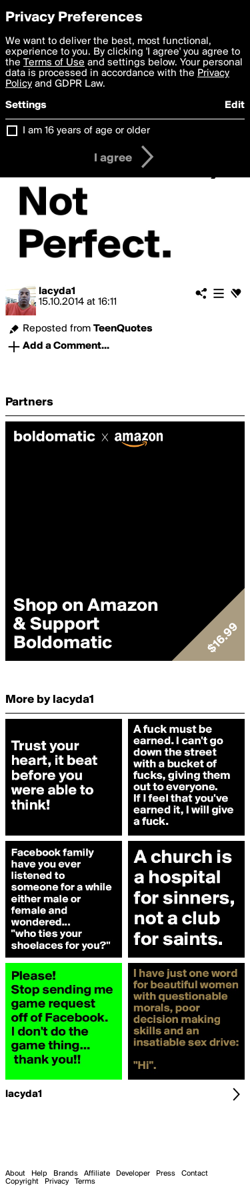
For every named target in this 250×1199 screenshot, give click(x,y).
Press (165, 1174)
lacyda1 (57, 291)
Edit (235, 105)
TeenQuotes (123, 328)
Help (39, 1174)
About (15, 1174)
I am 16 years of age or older (86, 130)
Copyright (22, 1182)
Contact (194, 1174)
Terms (85, 1182)
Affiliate (97, 1174)
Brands (65, 1174)
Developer (133, 1174)
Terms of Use (54, 62)
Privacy (57, 1182)
